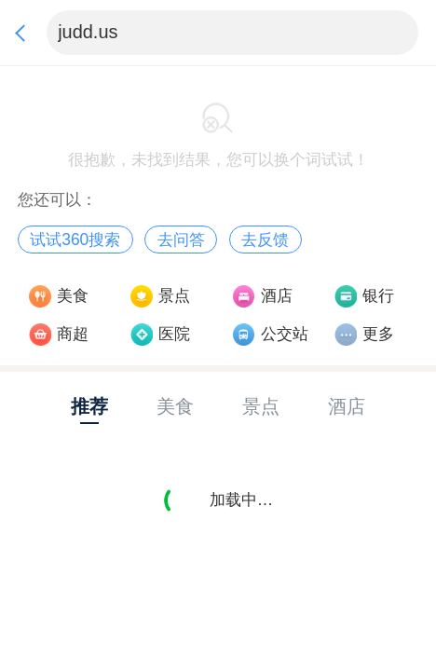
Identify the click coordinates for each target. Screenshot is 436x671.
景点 (174, 295)
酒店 (277, 295)
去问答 (181, 239)
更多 (378, 333)
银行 (378, 295)
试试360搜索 (75, 239)
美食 (73, 295)
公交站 (284, 333)
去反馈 (265, 239)
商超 (73, 333)
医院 (174, 333)
